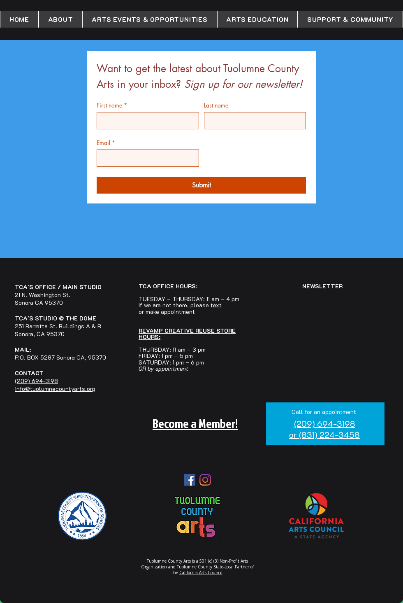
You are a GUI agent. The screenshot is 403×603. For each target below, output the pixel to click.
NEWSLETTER (322, 286)
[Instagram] (205, 480)
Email (106, 142)
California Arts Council (200, 572)
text (216, 305)
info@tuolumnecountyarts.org (55, 389)
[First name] (145, 120)
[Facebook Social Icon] (189, 480)
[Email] (145, 158)
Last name (216, 105)
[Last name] (252, 120)
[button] (61, 19)
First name (112, 105)
